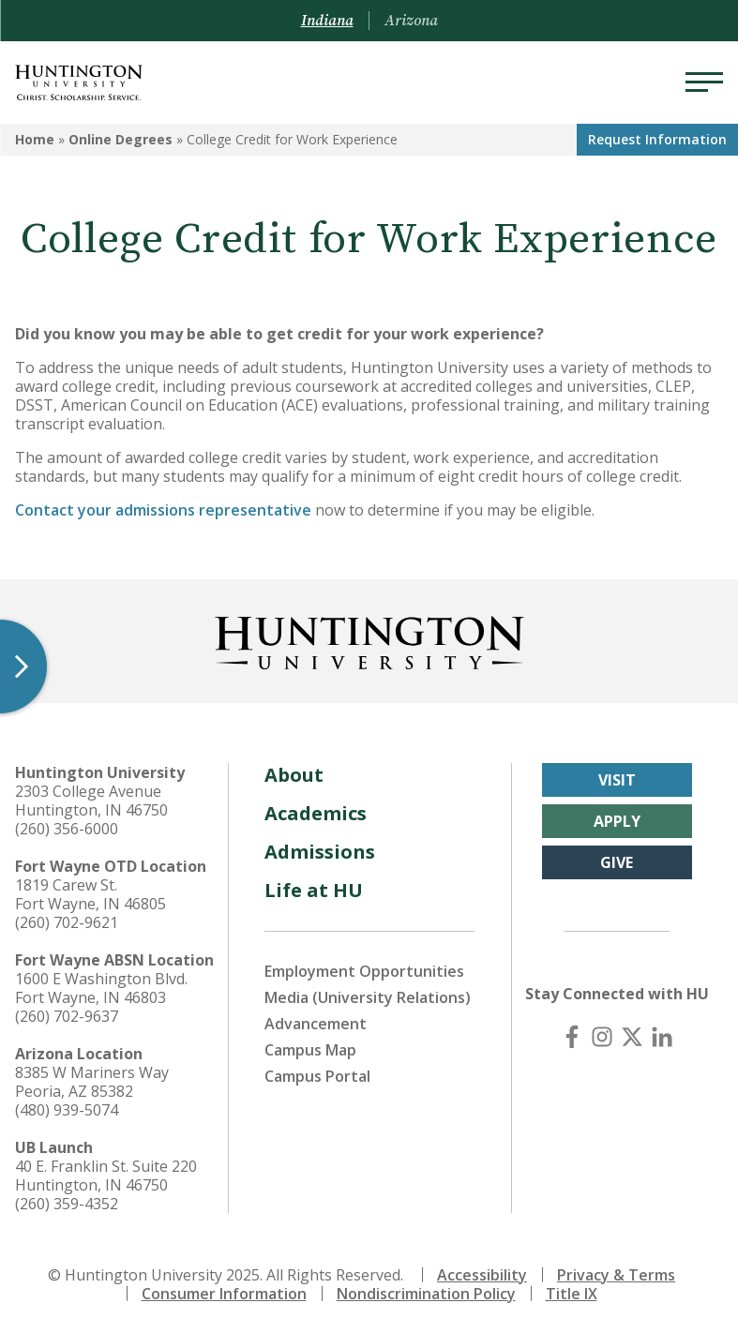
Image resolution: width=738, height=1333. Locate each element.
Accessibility (482, 1275)
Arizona (411, 20)
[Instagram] (602, 1037)
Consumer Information (224, 1293)
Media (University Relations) (367, 997)
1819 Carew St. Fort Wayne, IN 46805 (90, 894)
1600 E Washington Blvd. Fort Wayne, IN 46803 (101, 988)
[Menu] (704, 82)
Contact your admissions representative (163, 510)
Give (616, 862)
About (294, 774)
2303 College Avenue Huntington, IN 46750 (91, 800)
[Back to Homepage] (369, 639)
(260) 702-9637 (66, 1016)
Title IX (571, 1293)
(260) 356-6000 (66, 828)
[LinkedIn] (662, 1037)
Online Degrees (120, 139)
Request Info (657, 139)
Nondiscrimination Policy (426, 1293)
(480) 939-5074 (66, 1110)
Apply (617, 821)
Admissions (319, 851)
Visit (617, 780)
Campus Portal (317, 1076)
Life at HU (313, 890)
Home (34, 139)
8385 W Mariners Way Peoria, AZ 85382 (92, 1081)
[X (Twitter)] (632, 1037)
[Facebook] (572, 1037)
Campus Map (310, 1050)
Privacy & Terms (616, 1275)
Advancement (315, 1023)
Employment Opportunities (364, 971)
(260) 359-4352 (66, 1203)
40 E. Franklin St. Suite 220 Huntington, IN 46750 (106, 1175)
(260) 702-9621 (66, 922)
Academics (315, 813)
